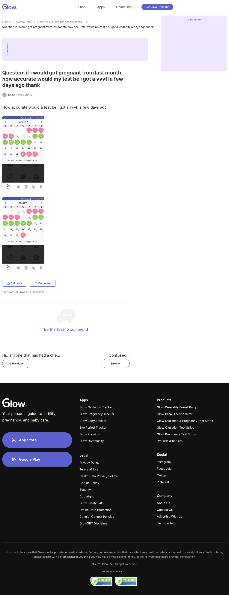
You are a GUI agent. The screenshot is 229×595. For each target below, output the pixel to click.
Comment (42, 283)
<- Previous (16, 363)
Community (23, 22)
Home (6, 22)
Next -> (115, 363)
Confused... (119, 355)
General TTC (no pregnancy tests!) (60, 22)
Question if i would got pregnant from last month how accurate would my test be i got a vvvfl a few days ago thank (78, 27)
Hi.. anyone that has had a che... (31, 355)
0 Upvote (14, 283)
